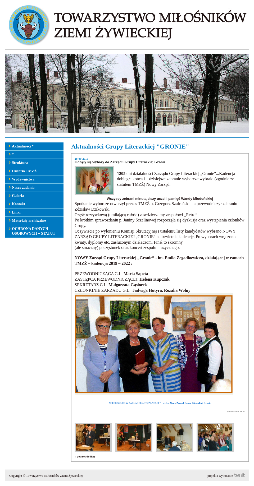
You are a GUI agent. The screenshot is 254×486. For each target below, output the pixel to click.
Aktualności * (23, 146)
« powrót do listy (85, 456)
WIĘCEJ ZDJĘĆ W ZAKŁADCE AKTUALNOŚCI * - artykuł (160, 403)
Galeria (18, 196)
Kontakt (18, 204)
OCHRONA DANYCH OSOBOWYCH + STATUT (33, 231)
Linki (16, 212)
